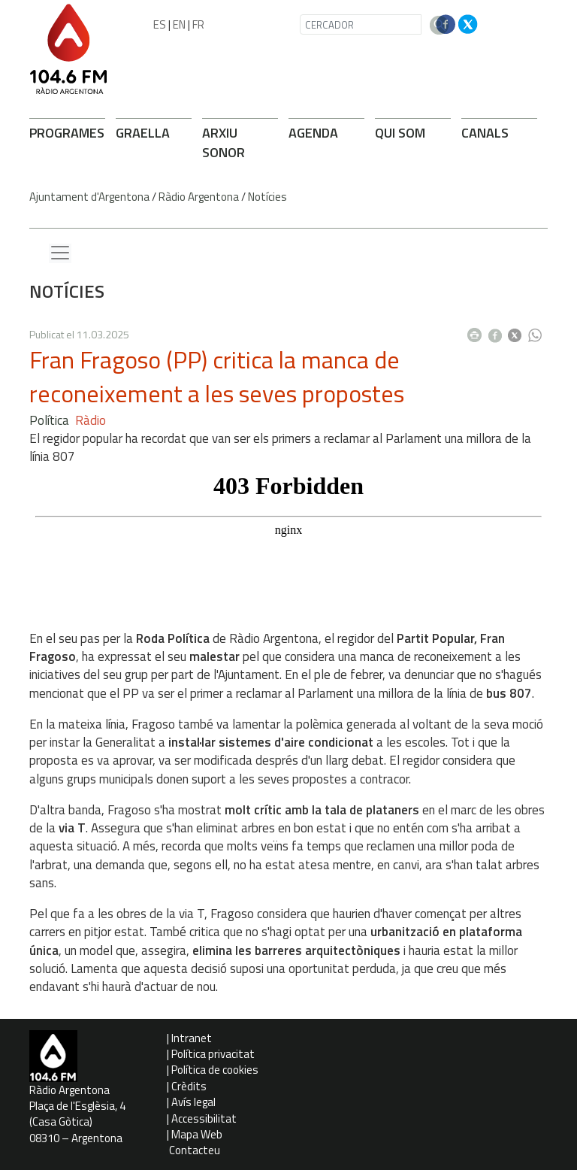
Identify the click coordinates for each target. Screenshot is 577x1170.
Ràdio (90, 420)
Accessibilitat (204, 1118)
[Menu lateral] (60, 253)
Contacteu (194, 1150)
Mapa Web (196, 1134)
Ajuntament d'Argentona (89, 196)
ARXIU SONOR (223, 142)
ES (159, 24)
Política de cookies (214, 1069)
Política (49, 420)
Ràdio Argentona (199, 196)
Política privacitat (213, 1053)
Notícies (267, 196)
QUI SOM (400, 133)
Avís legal (193, 1102)
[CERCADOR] (360, 24)
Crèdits (189, 1086)
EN (179, 24)
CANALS (485, 133)
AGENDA (313, 133)
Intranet (191, 1038)
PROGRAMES (66, 133)
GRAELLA (143, 133)
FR (198, 24)
